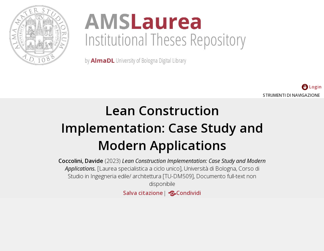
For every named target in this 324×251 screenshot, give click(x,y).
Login (312, 87)
